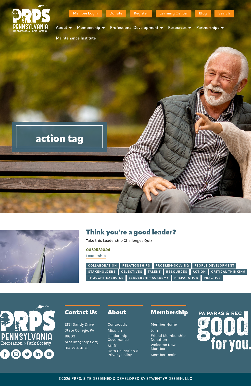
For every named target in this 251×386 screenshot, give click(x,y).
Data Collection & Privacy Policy (123, 353)
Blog (203, 13)
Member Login (85, 13)
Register (141, 13)
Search (224, 13)
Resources (177, 28)
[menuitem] (62, 27)
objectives (131, 271)
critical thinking (228, 271)
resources (176, 271)
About (61, 28)
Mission (115, 331)
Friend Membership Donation (168, 338)
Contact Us (117, 324)
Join (154, 331)
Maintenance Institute (76, 38)
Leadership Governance (118, 338)
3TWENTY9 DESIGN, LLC (169, 379)
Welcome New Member (163, 347)
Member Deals (163, 355)
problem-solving (172, 265)
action (199, 271)
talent (154, 271)
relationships (136, 265)
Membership (88, 28)
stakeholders (102, 271)
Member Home (164, 324)
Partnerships (207, 28)
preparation (186, 278)
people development (214, 265)
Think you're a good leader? (131, 232)
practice (212, 278)
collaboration (102, 265)
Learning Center (174, 13)
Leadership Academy (149, 278)
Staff (112, 346)
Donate (116, 13)
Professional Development (134, 28)
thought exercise (105, 278)
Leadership (96, 255)
